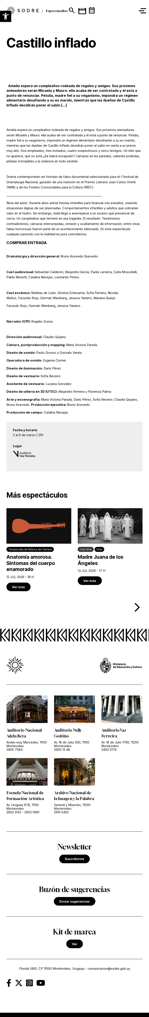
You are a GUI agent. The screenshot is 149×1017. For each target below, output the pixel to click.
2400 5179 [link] (108, 749)
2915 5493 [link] (61, 812)
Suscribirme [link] (74, 859)
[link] (38, 549)
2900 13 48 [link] (62, 749)
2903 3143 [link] (13, 812)
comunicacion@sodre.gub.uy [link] (109, 969)
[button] (5, 16)
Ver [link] (74, 944)
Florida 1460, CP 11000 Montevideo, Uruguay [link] (51, 969)
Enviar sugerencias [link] (74, 901)
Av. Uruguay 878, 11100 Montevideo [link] (22, 806)
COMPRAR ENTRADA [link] (26, 242)
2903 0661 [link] (31, 812)
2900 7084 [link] (14, 749)
